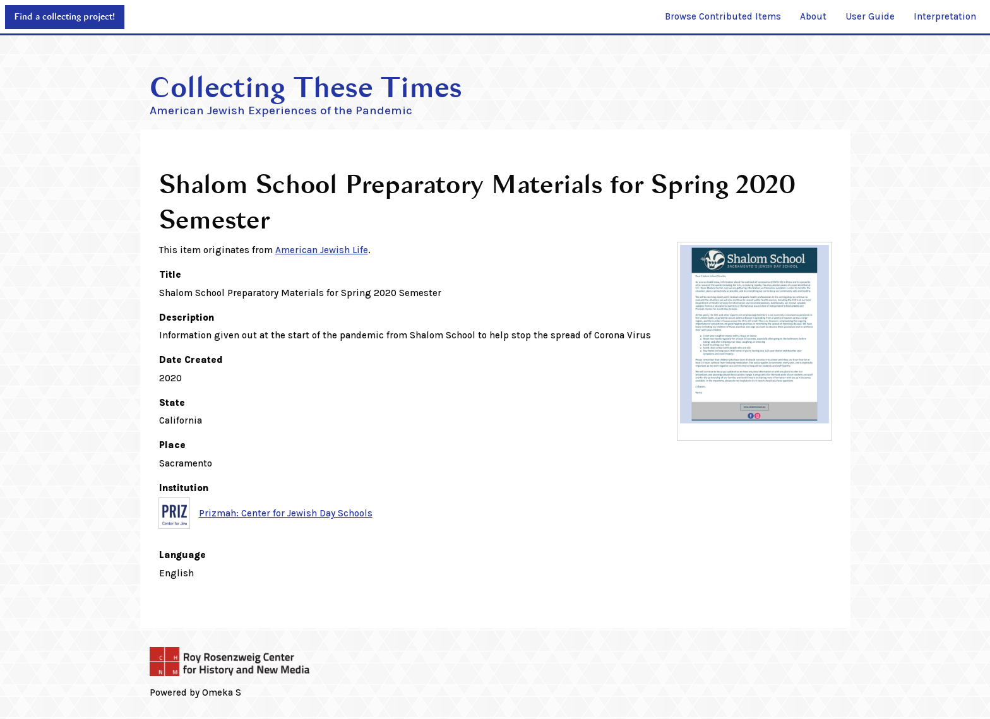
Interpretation (945, 16)
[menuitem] (722, 17)
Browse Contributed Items (723, 16)
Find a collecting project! (64, 16)
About (813, 16)
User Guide (870, 16)
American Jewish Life (321, 250)
